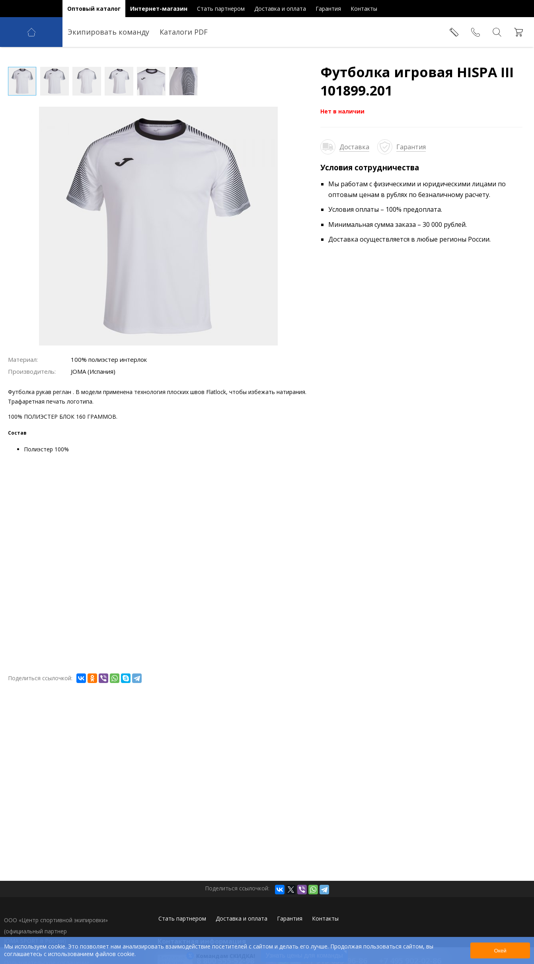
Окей (500, 951)
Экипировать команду (108, 32)
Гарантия (411, 146)
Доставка (354, 146)
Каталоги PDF (184, 32)
